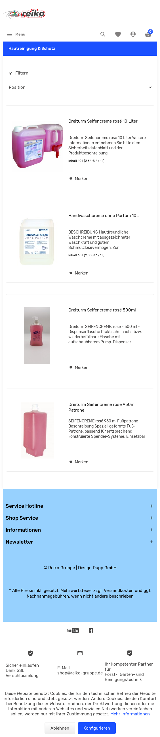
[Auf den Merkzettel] (78, 179)
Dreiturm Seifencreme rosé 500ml (102, 310)
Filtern (18, 73)
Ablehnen (59, 728)
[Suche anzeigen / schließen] (103, 34)
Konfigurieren (96, 728)
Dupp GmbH (105, 567)
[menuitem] (16, 34)
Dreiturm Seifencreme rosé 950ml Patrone (102, 407)
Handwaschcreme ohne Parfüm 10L (103, 215)
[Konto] (133, 34)
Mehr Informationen (130, 714)
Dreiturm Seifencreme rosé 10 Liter (103, 121)
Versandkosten (119, 590)
